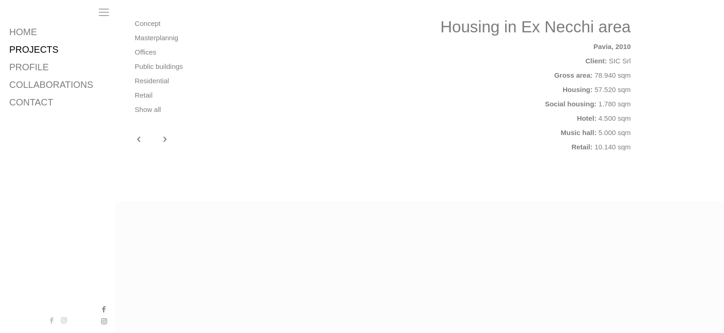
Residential (152, 81)
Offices (145, 52)
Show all (148, 109)
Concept (148, 23)
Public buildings (159, 66)
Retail (143, 95)
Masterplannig (156, 38)
